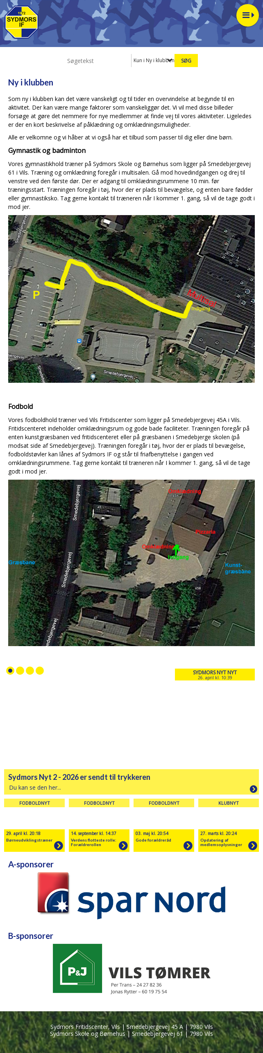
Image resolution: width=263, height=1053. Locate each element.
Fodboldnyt (34, 803)
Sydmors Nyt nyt (215, 672)
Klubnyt (228, 803)
